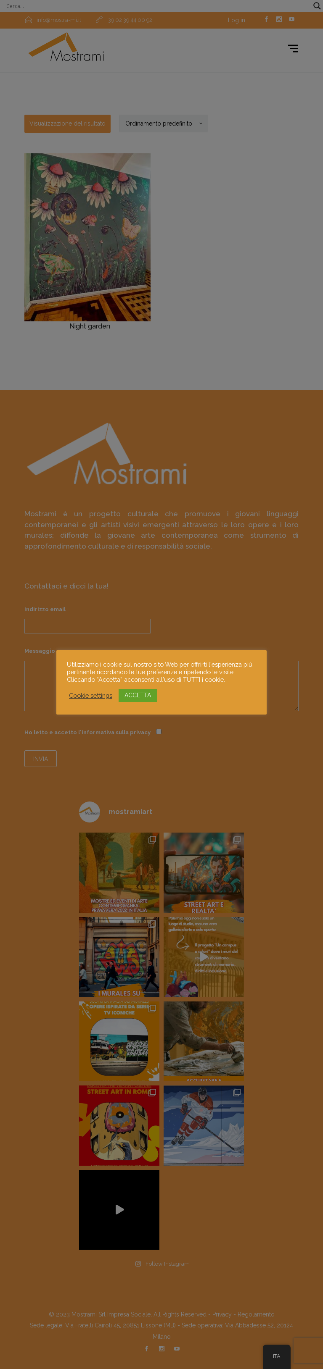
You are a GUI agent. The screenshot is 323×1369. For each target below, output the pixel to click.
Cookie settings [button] (90, 695)
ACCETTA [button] (137, 695)
